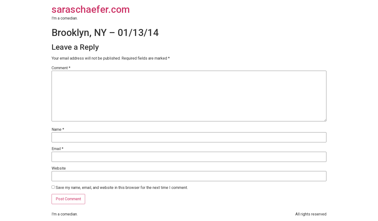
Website (59, 168)
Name (58, 129)
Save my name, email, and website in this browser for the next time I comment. (122, 188)
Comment (61, 68)
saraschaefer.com (91, 9)
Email (57, 149)
